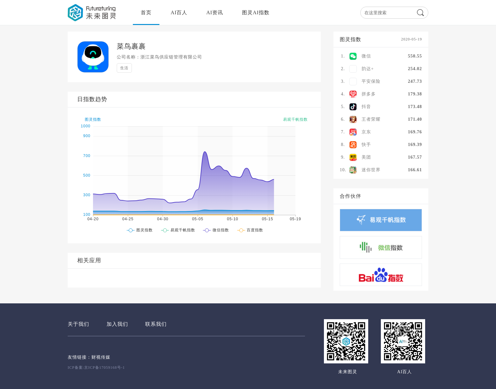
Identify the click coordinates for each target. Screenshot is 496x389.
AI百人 (178, 12)
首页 (146, 12)
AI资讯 (214, 12)
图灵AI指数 (256, 12)
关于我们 (78, 324)
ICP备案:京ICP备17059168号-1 (96, 367)
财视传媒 (100, 357)
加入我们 (117, 324)
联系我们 (156, 324)
